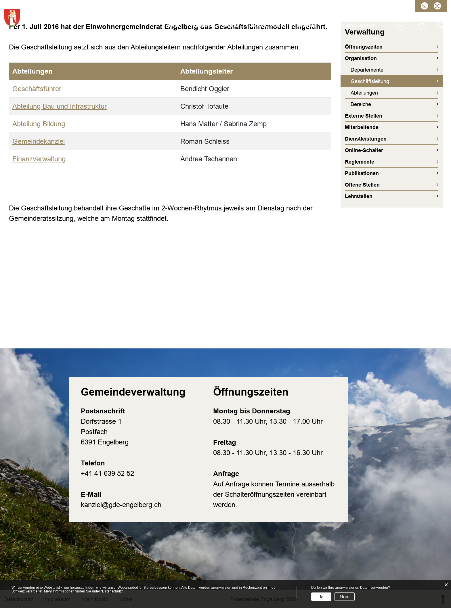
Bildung (306, 25)
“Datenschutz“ (112, 591)
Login (400, 25)
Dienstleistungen (366, 139)
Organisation (361, 58)
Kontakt (421, 25)
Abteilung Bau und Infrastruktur (59, 106)
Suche (442, 25)
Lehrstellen (358, 196)
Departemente (367, 70)
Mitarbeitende (362, 127)
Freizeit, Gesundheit (349, 25)
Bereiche (361, 104)
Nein (344, 596)
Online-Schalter (364, 150)
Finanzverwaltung (39, 159)
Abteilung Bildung (38, 124)
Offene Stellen (362, 185)
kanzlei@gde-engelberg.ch (121, 505)
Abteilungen (364, 93)
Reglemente (359, 162)
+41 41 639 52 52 (107, 473)
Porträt (170, 25)
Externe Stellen (363, 116)
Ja (321, 596)
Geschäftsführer (36, 89)
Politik (232, 25)
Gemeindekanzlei (38, 141)
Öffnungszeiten (364, 47)
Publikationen (362, 173)
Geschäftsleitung (385, 81)
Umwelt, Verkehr (268, 25)
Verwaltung (201, 25)
